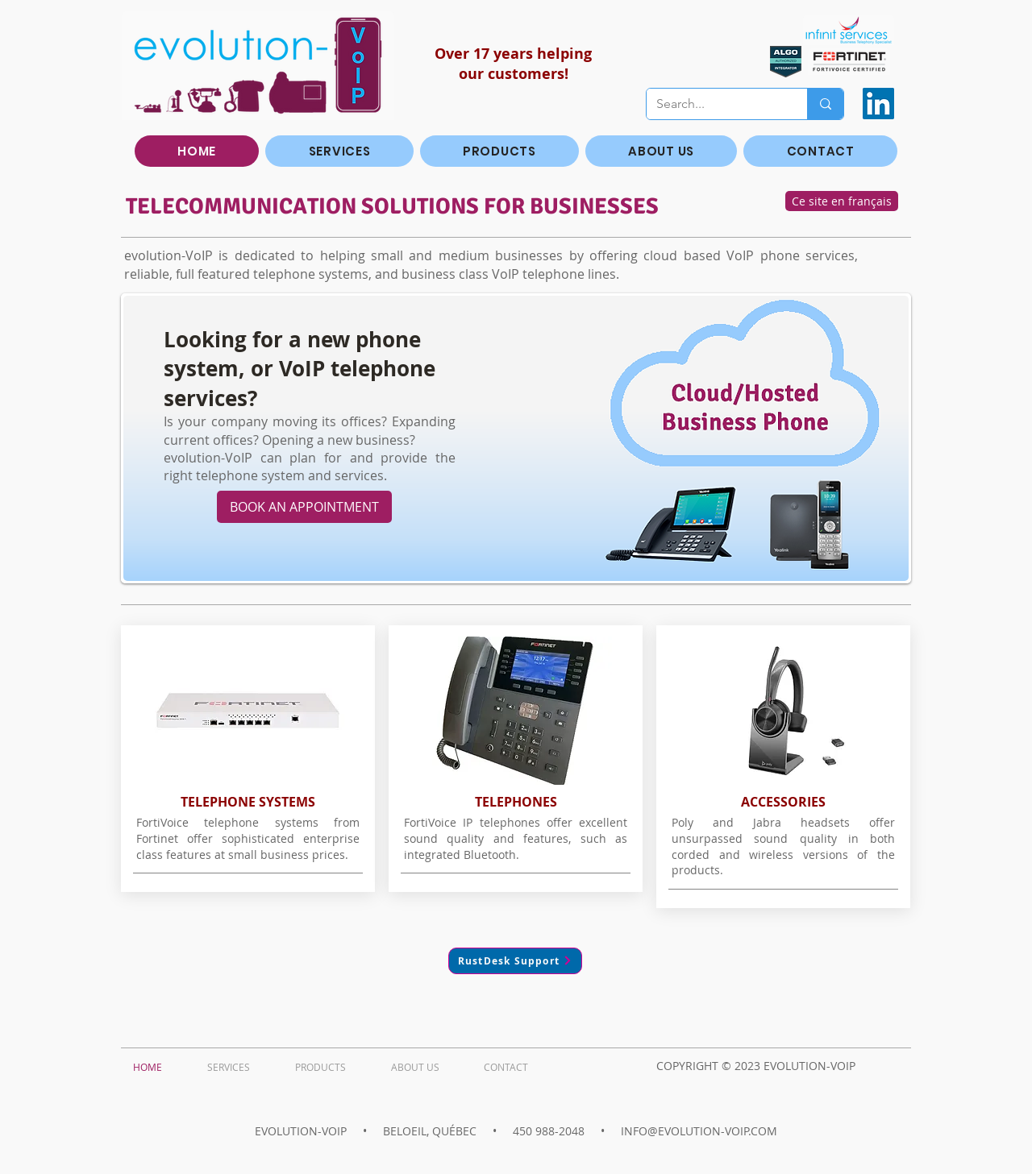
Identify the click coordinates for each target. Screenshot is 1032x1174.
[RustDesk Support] (515, 961)
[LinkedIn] (878, 103)
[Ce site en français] (841, 201)
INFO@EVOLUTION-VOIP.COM (699, 1131)
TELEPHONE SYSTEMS (248, 802)
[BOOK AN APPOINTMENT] (304, 507)
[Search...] (714, 104)
